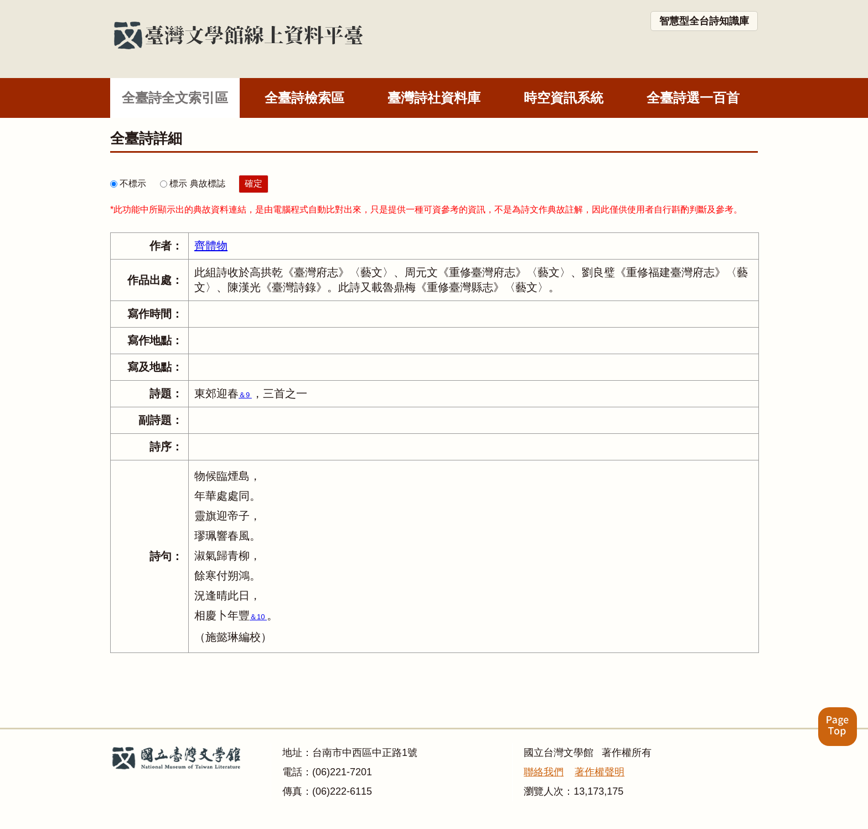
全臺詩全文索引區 (175, 97)
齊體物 (211, 246)
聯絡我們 (544, 772)
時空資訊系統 (563, 97)
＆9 (245, 395)
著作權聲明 (599, 772)
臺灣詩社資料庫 (434, 97)
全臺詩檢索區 (304, 97)
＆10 (258, 617)
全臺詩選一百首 (693, 97)
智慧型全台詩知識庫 (704, 21)
